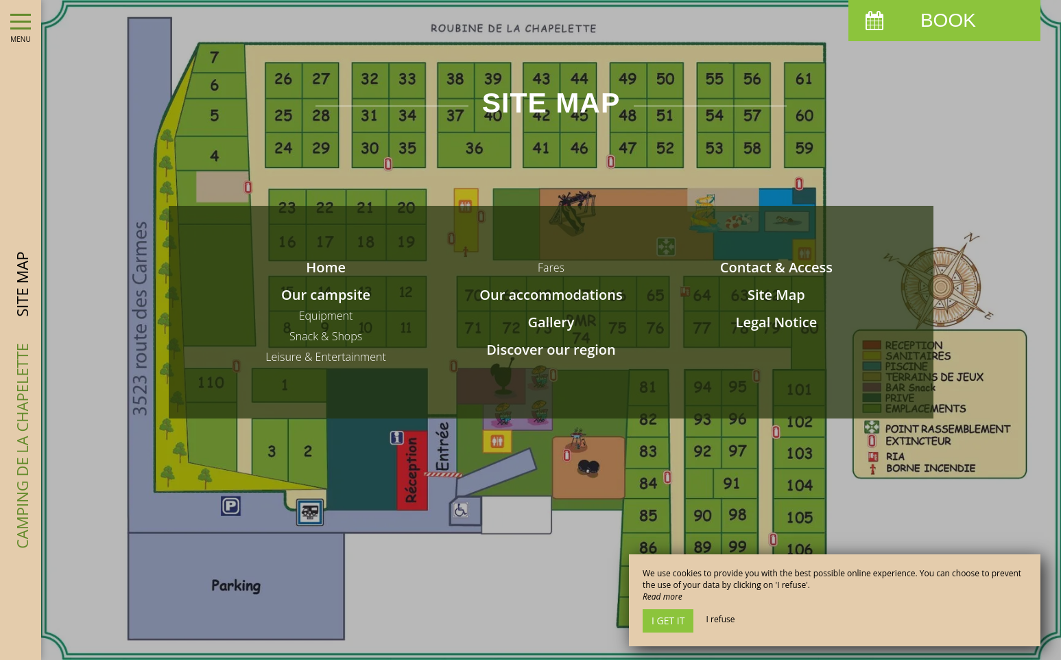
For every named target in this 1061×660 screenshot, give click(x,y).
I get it (668, 620)
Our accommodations (551, 294)
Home (326, 267)
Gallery (550, 322)
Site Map (776, 294)
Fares (551, 267)
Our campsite (325, 294)
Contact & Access (776, 267)
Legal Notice (777, 322)
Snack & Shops (325, 336)
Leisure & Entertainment (325, 356)
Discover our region (551, 349)
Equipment (326, 315)
